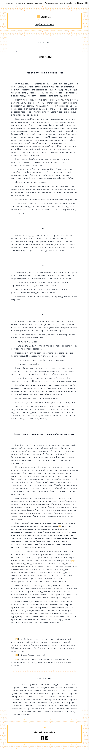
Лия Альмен (44, 678)
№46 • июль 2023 (44, 24)
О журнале (20, 3)
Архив (30, 3)
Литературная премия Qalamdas (58, 3)
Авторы (38, 3)
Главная (9, 3)
